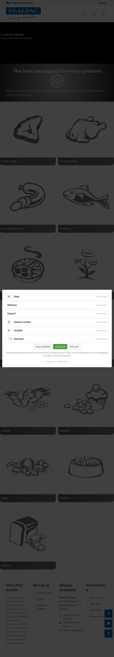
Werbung (12, 305)
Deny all (74, 346)
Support (11, 313)
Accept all (60, 346)
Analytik (18, 330)
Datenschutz (62, 361)
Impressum (51, 361)
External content (22, 322)
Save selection (43, 346)
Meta (16, 296)
